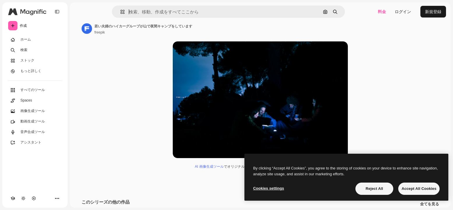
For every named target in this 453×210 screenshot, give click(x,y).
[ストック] (35, 60)
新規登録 (433, 11)
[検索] (35, 50)
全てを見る (429, 204)
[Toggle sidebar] (57, 11)
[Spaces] (35, 100)
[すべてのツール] (35, 90)
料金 (382, 11)
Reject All (374, 188)
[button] (120, 12)
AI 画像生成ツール (209, 166)
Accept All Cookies (418, 188)
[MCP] (33, 198)
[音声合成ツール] (35, 132)
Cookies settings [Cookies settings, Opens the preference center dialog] (268, 188)
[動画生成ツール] (35, 121)
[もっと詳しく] (35, 71)
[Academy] (12, 198)
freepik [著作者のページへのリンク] (99, 32)
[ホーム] (35, 39)
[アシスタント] (35, 142)
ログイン (403, 11)
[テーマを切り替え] (23, 198)
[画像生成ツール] (35, 111)
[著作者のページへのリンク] (87, 28)
